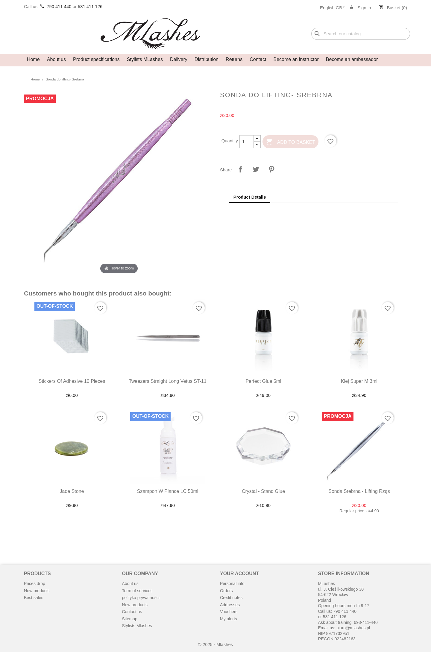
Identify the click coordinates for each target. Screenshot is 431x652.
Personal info (232, 583)
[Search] (360, 34)
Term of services (137, 590)
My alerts (228, 618)
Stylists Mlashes (137, 625)
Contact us (132, 611)
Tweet (256, 169)
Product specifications (96, 59)
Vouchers (228, 611)
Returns (234, 59)
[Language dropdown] (334, 8)
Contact (258, 59)
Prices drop (34, 583)
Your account (239, 573)
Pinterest (271, 169)
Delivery (178, 59)
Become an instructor (296, 59)
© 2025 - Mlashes (215, 644)
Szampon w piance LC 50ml (167, 491)
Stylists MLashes (145, 59)
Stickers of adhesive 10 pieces (72, 381)
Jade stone (72, 491)
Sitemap (129, 618)
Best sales (33, 597)
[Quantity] (246, 141)
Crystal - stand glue (263, 491)
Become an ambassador (352, 59)
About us (56, 59)
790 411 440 (59, 6)
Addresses (230, 604)
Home (33, 59)
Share (240, 169)
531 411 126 (90, 6)
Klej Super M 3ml (359, 381)
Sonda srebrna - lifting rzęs (359, 491)
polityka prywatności (141, 597)
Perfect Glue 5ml (263, 381)
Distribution (206, 59)
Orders (226, 590)
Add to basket (290, 142)
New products (37, 590)
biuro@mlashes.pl (353, 627)
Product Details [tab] (249, 197)
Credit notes (231, 597)
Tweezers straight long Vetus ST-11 (168, 381)
